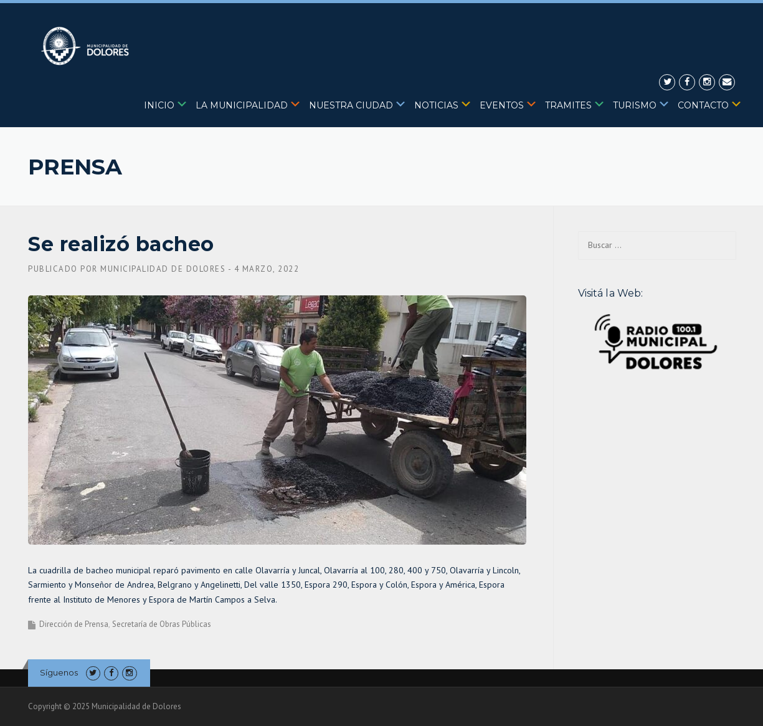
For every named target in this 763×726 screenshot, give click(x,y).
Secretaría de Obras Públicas (161, 624)
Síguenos (59, 672)
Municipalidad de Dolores (162, 269)
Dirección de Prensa (73, 624)
